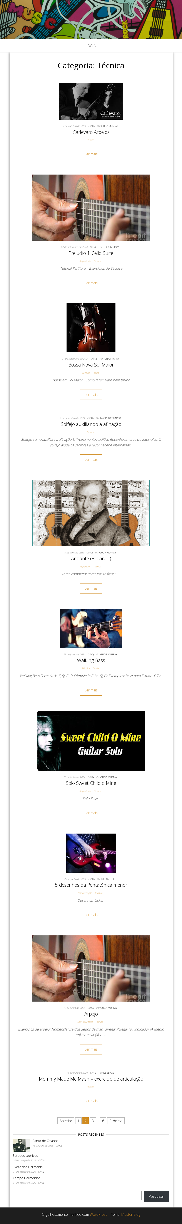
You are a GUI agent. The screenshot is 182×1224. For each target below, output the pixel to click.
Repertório (85, 261)
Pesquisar (156, 1196)
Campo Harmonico (26, 1178)
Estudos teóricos (25, 1155)
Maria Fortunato (110, 418)
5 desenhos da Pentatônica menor (91, 884)
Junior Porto (111, 358)
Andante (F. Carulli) (91, 558)
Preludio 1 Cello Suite (91, 253)
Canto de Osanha (45, 1140)
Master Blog (130, 1214)
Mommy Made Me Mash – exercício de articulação (91, 1078)
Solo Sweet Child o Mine (91, 783)
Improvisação (85, 892)
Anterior (66, 1120)
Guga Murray (109, 126)
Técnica (90, 139)
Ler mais (91, 154)
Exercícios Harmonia (28, 1167)
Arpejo (91, 1013)
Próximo (115, 1120)
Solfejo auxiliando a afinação (91, 424)
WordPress (98, 1214)
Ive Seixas (108, 1072)
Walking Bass (91, 660)
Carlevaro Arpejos (91, 132)
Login (91, 45)
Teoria (95, 372)
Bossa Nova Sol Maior (91, 364)
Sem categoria (85, 1021)
